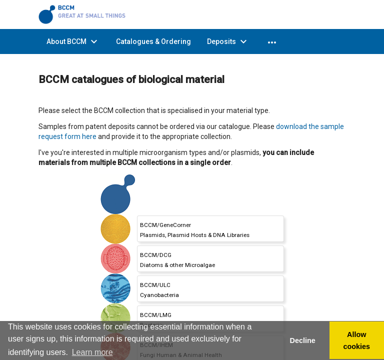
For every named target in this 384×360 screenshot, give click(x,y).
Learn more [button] (92, 352)
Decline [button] (302, 340)
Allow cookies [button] (357, 340)
